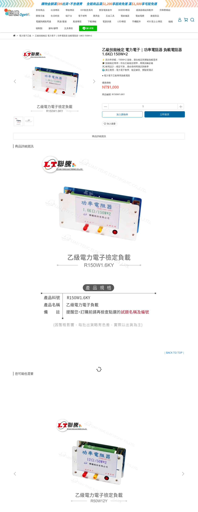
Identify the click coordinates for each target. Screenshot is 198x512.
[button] (94, 81)
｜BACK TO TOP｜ (174, 352)
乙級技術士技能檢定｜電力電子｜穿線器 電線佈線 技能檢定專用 (161, 420)
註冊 (46, 478)
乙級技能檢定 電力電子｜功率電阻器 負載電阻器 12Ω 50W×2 (36, 420)
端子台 (69, 15)
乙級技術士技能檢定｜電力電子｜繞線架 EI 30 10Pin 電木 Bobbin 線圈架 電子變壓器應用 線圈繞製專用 (120, 420)
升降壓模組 (164, 10)
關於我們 (17, 466)
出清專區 (55, 10)
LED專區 (121, 21)
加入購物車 (122, 114)
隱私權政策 (57, 466)
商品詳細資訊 (99, 136)
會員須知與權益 (20, 478)
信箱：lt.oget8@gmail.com (26, 455)
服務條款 (44, 466)
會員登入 (56, 478)
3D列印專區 (124, 10)
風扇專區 (77, 21)
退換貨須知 (31, 466)
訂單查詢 (69, 478)
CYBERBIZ (87, 504)
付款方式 (36, 478)
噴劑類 (39, 28)
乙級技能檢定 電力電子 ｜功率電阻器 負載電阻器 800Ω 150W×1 (78, 420)
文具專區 (68, 28)
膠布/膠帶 (53, 28)
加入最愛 (110, 123)
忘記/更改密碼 (84, 478)
